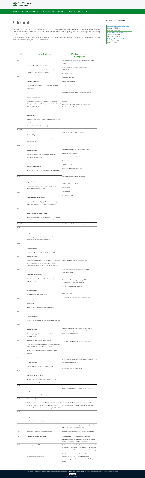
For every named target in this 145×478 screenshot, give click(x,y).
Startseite (18, 12)
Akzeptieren (72, 474)
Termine (61, 12)
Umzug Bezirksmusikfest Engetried (118, 26)
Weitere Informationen (72, 476)
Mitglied (82, 12)
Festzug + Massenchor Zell (115, 39)
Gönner (71, 12)
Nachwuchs (48, 12)
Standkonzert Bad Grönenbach (117, 32)
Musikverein (32, 12)
